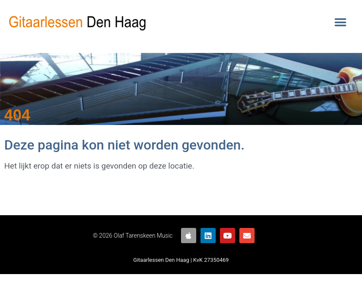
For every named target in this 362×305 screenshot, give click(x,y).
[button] (340, 22)
